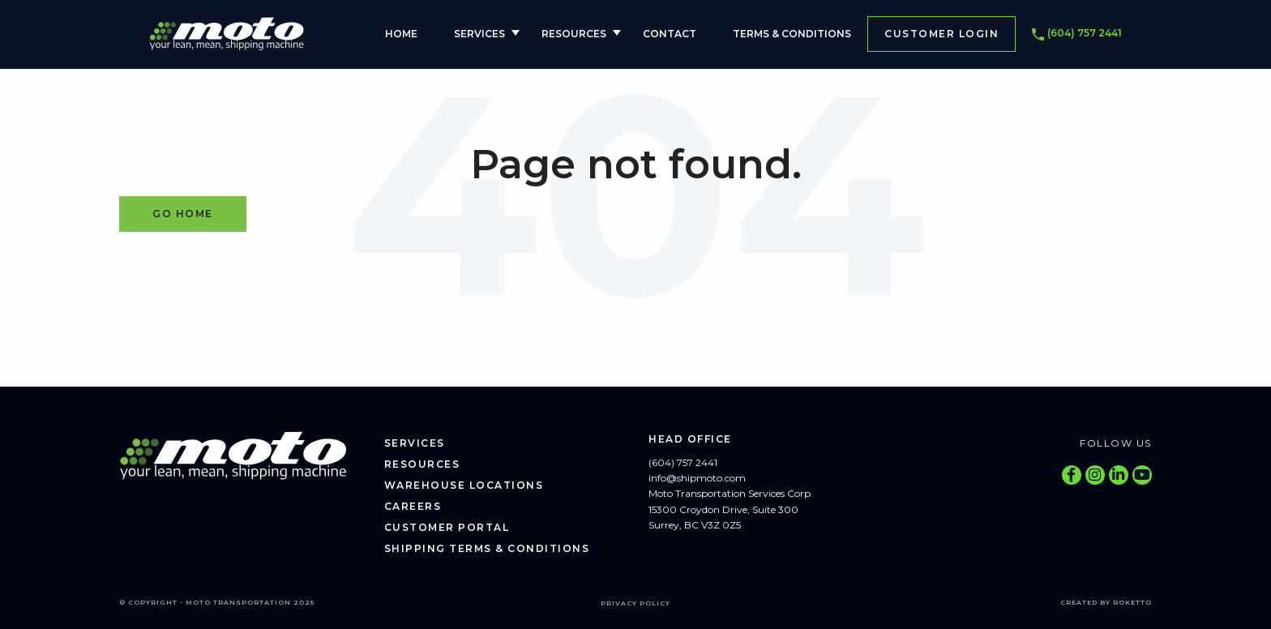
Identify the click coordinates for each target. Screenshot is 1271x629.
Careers (413, 506)
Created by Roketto (1106, 602)
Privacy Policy (635, 603)
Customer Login (941, 34)
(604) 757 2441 (1077, 34)
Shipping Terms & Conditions (487, 548)
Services (479, 34)
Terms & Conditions (792, 34)
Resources (573, 34)
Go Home (182, 214)
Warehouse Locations (464, 485)
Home (401, 34)
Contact (669, 34)
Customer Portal (447, 527)
